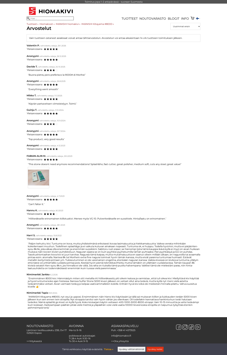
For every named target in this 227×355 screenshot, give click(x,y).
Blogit (173, 18)
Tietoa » (108, 349)
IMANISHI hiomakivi (68, 24)
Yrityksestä (35, 341)
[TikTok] (191, 327)
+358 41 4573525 (126, 330)
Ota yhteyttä (121, 341)
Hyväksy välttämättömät (131, 349)
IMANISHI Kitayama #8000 (97, 24)
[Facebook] (178, 327)
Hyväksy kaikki (155, 349)
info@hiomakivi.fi (121, 335)
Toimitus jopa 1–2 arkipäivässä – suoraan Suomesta (113, 1)
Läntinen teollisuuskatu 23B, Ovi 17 (47, 330)
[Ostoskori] (192, 18)
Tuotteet (130, 18)
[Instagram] (185, 327)
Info (185, 18)
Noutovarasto (152, 18)
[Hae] (50, 18)
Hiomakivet (47, 24)
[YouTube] (197, 327)
